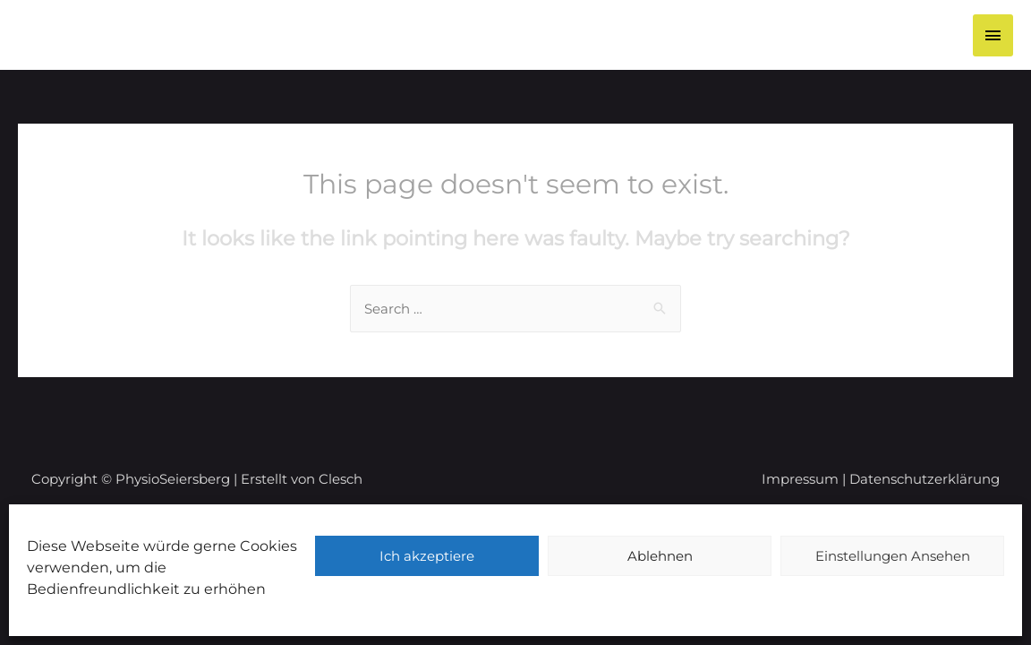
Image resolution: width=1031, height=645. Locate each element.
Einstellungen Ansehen (892, 555)
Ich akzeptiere (426, 555)
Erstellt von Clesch (301, 478)
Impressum (800, 478)
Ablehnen (660, 555)
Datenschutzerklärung (924, 478)
